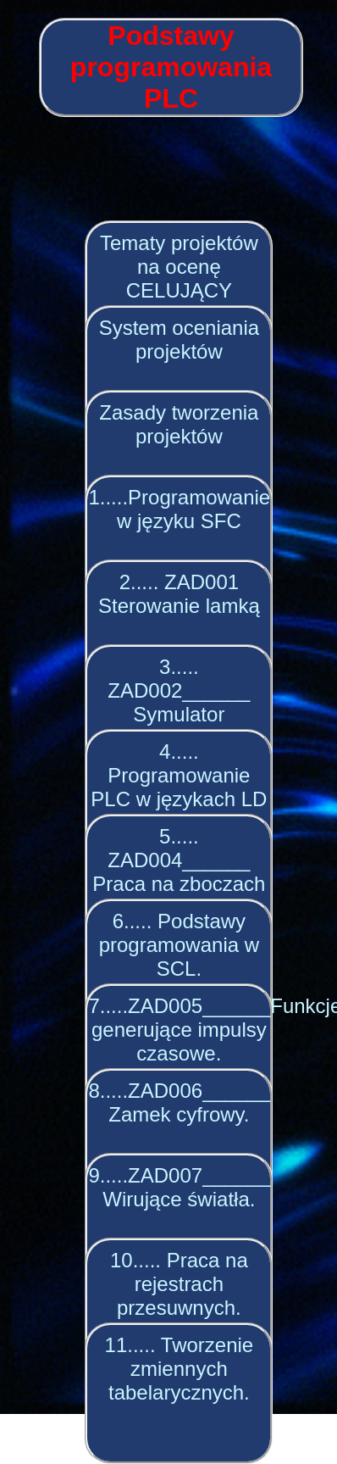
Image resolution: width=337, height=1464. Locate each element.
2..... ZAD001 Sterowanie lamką (179, 594)
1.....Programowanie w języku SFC (179, 509)
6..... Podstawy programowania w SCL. (179, 945)
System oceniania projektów (179, 339)
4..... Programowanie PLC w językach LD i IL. (179, 787)
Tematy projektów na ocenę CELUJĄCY (179, 266)
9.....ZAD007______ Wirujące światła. (179, 1187)
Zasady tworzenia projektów (178, 424)
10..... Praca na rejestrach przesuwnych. (179, 1284)
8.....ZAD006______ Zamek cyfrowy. (179, 1102)
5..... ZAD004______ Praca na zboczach (178, 860)
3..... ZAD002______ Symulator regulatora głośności (179, 714)
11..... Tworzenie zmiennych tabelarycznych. (179, 1368)
